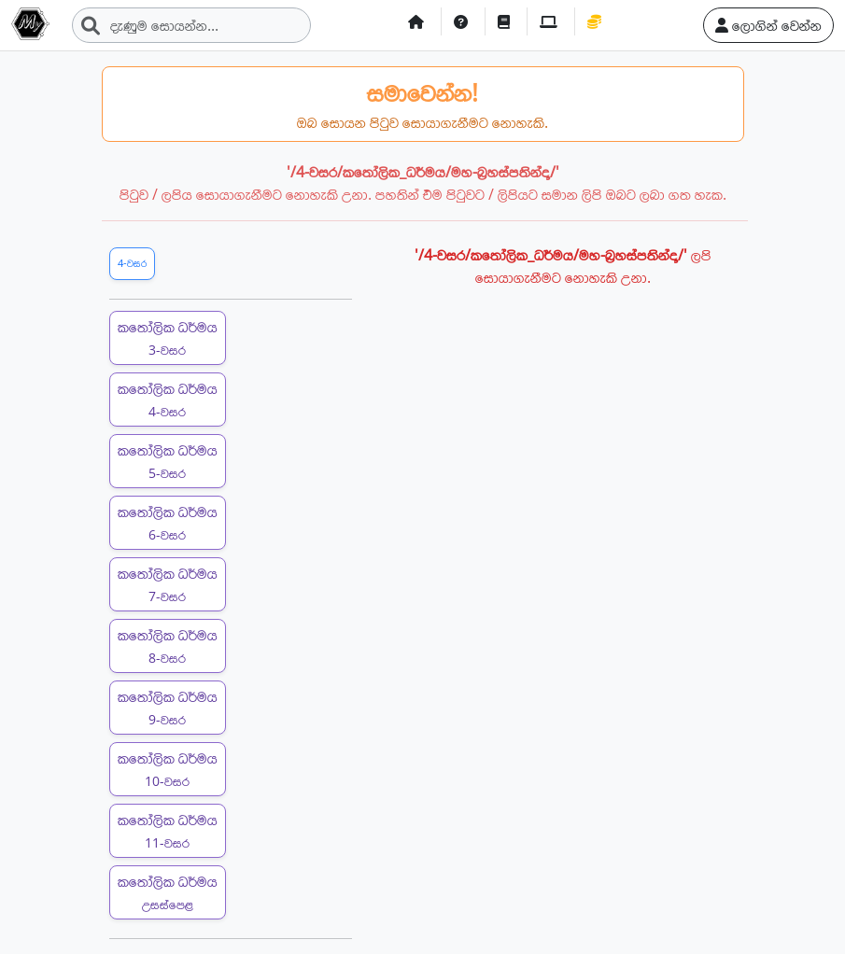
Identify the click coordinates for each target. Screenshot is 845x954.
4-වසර (132, 263)
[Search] (191, 25)
